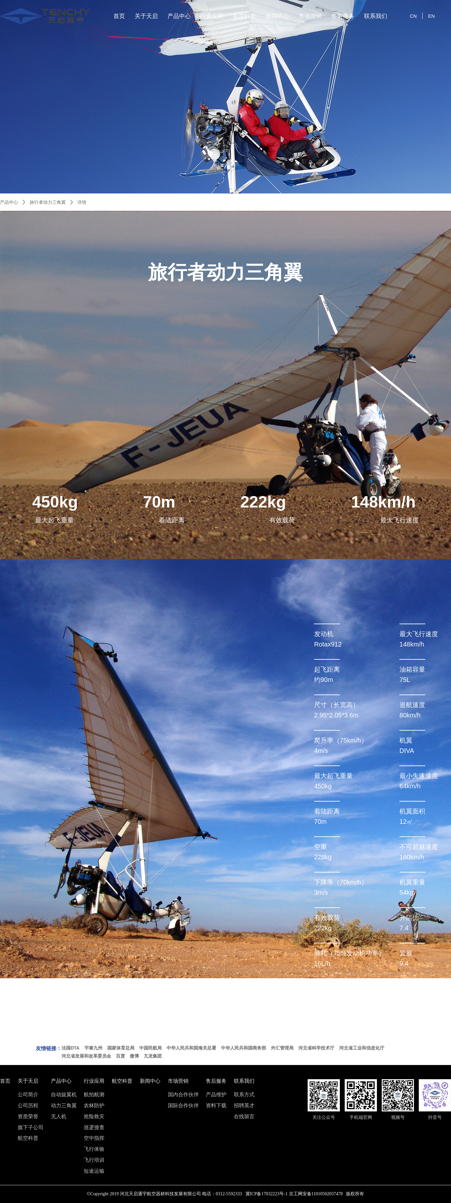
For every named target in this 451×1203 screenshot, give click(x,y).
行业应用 (211, 16)
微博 (134, 1056)
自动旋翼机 (64, 1094)
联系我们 (375, 16)
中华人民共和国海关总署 (191, 1047)
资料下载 (216, 1105)
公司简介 (28, 1094)
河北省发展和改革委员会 (86, 1056)
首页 (119, 16)
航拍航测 (94, 1094)
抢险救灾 (94, 1116)
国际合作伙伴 (183, 1105)
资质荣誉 (28, 1116)
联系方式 (244, 1094)
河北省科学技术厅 (316, 1047)
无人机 (58, 1116)
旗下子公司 (30, 1127)
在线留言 (244, 1116)
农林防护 (94, 1105)
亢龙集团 (153, 1056)
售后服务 (342, 16)
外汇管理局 (282, 1047)
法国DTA (71, 1047)
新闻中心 (277, 16)
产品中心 (179, 16)
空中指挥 (94, 1138)
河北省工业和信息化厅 (361, 1047)
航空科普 (244, 16)
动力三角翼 (64, 1105)
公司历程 (28, 1105)
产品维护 (216, 1094)
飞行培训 (94, 1160)
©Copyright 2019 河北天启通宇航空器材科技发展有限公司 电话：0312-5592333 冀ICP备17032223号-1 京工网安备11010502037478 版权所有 (225, 1193)
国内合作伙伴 (183, 1094)
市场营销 (310, 16)
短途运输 (94, 1171)
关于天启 (146, 16)
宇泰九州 (93, 1047)
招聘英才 (244, 1105)
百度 (120, 1056)
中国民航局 (150, 1047)
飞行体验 (94, 1149)
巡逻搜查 (94, 1127)
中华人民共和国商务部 (243, 1047)
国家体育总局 (120, 1047)
